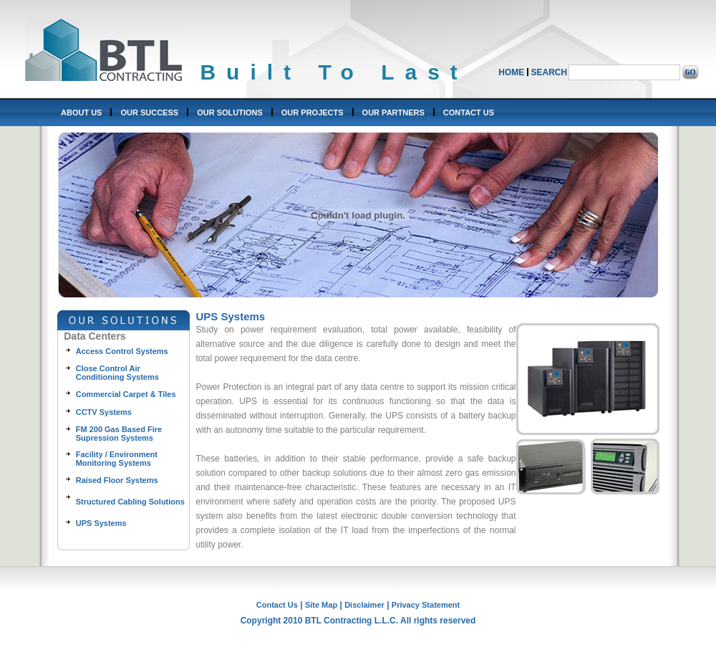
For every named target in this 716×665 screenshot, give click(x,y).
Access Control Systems (122, 351)
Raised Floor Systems (117, 480)
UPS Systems (101, 523)
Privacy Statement (426, 605)
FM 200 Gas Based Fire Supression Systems (119, 433)
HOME (511, 72)
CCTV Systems (104, 412)
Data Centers (94, 336)
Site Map (321, 605)
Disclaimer (364, 605)
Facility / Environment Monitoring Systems (117, 458)
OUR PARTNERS (393, 112)
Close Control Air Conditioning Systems (117, 372)
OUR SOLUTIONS (230, 112)
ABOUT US (81, 112)
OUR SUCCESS (149, 112)
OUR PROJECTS (312, 112)
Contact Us (277, 605)
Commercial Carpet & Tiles (126, 394)
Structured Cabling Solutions (130, 501)
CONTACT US (468, 112)
